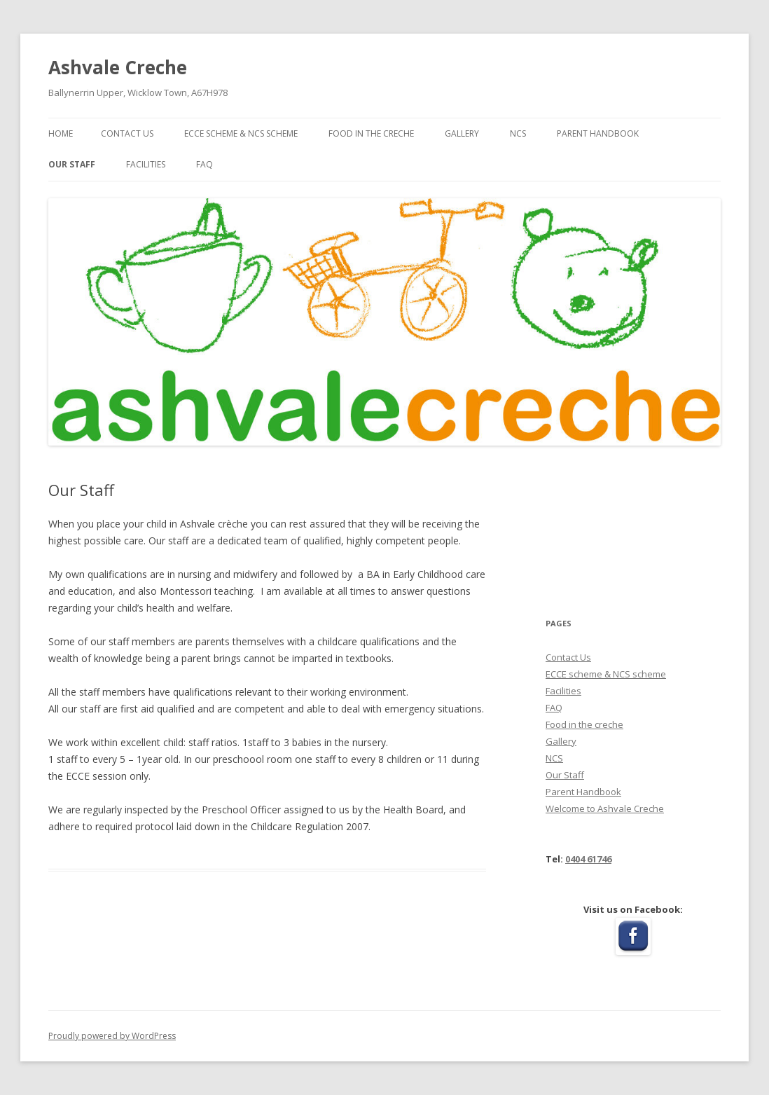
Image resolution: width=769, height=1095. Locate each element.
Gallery (462, 133)
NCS (518, 133)
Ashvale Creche (117, 67)
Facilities (145, 164)
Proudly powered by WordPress (112, 1036)
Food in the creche (371, 133)
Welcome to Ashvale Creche (605, 808)
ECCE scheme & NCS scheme (241, 133)
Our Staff (71, 164)
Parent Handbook (598, 133)
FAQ (204, 164)
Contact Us (127, 133)
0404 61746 (588, 859)
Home (60, 133)
